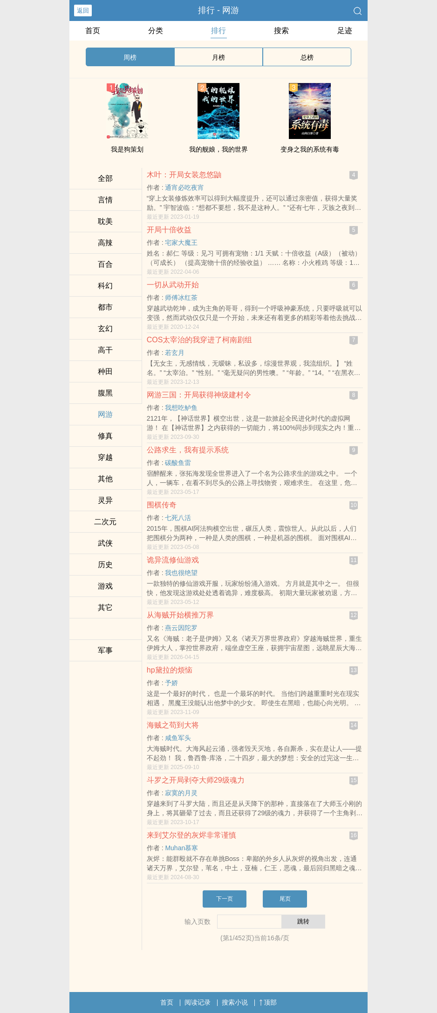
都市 (105, 307)
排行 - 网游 (218, 10)
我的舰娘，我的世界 (218, 149)
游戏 (105, 586)
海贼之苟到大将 (173, 725)
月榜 (218, 57)
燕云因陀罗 (181, 627)
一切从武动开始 (173, 285)
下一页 (224, 898)
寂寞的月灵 (181, 793)
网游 (105, 414)
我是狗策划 (127, 149)
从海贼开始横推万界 (180, 615)
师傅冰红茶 (181, 297)
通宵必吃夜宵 (184, 187)
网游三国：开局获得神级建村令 (199, 395)
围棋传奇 (162, 505)
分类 (155, 31)
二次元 (105, 522)
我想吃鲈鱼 (181, 407)
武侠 (105, 543)
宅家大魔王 (181, 242)
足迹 (344, 31)
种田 (105, 371)
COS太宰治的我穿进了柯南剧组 (200, 340)
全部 (105, 178)
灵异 (105, 500)
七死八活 (178, 517)
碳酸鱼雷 (178, 462)
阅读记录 (197, 1002)
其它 (105, 607)
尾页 (285, 898)
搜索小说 (235, 1002)
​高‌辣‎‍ (105, 243)
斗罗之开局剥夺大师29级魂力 (196, 780)
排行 (218, 31)
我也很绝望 (181, 572)
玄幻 (105, 329)
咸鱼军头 (178, 738)
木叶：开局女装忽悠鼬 (184, 175)
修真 (105, 436)
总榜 (307, 57)
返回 (83, 10)
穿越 (105, 457)
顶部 (268, 1002)
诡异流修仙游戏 (173, 560)
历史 (105, 565)
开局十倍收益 (169, 230)
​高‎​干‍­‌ (105, 350)
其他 (105, 479)
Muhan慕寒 (181, 848)
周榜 (130, 57)
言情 (105, 200)
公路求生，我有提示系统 (188, 450)
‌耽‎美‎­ (105, 221)
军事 (105, 650)
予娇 (171, 683)
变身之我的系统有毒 (309, 149)
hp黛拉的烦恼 (169, 670)
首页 (92, 31)
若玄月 (174, 352)
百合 (105, 264)
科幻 (105, 286)
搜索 (281, 31)
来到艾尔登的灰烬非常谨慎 (191, 835)
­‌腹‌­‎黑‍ (105, 393)
